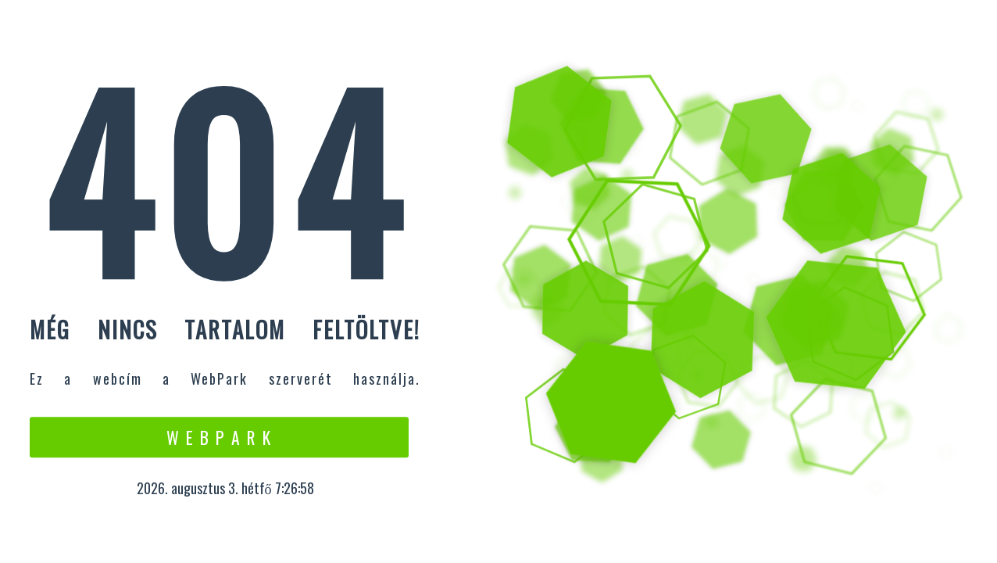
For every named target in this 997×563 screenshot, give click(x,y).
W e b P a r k (219, 437)
